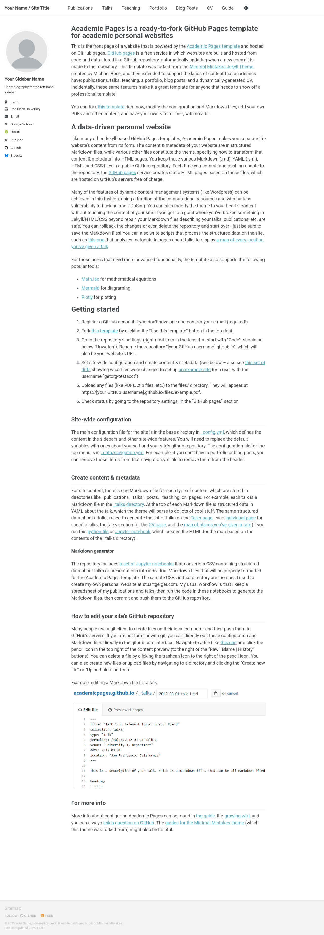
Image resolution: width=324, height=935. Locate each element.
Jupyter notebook (132, 531)
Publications (80, 8)
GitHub (13, 148)
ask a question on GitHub (128, 822)
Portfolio (158, 8)
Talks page (201, 517)
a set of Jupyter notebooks (146, 563)
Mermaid (90, 288)
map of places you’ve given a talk (217, 524)
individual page (240, 517)
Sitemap (13, 908)
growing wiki (237, 815)
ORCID (13, 132)
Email (12, 116)
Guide (228, 8)
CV (210, 8)
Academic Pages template (213, 46)
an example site (195, 369)
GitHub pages (121, 53)
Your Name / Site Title (27, 8)
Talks (107, 8)
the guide (205, 815)
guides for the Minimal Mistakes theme (204, 822)
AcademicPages (72, 923)
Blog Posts (187, 8)
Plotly (87, 297)
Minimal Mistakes (109, 923)
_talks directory (128, 504)
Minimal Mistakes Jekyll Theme (221, 66)
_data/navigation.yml (122, 452)
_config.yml (212, 432)
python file (98, 531)
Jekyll (53, 923)
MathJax (90, 279)
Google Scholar (19, 124)
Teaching (131, 8)
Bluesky (13, 155)
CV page (157, 524)
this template (111, 106)
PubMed (14, 140)
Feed (46, 916)
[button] (246, 8)
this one (96, 239)
